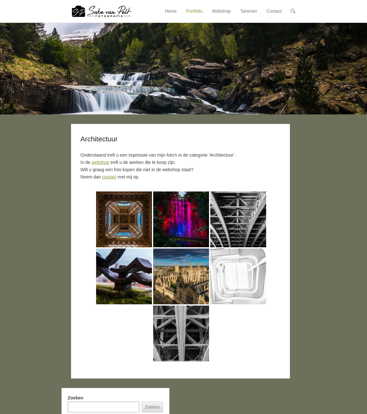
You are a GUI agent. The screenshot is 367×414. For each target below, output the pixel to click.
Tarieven (248, 11)
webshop (100, 162)
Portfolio (194, 11)
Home (171, 11)
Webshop (221, 11)
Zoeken (75, 397)
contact (109, 176)
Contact (274, 11)
